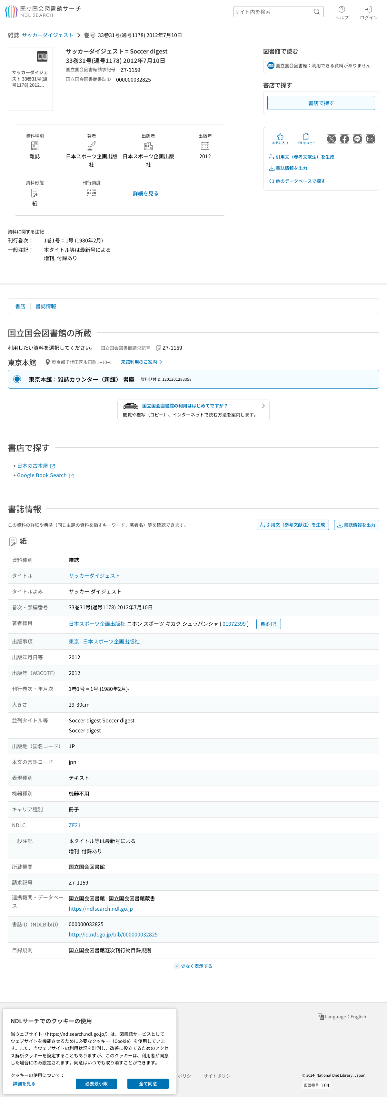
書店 (20, 306)
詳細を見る (146, 193)
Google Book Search (45, 475)
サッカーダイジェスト (48, 35)
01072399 (234, 623)
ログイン (369, 12)
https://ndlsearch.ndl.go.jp (101, 908)
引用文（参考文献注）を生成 (301, 156)
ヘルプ (342, 12)
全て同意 (148, 1083)
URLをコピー (306, 139)
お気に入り (280, 139)
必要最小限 (96, 1083)
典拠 (269, 624)
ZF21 (75, 825)
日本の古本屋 (36, 465)
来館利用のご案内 (142, 362)
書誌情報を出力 (288, 168)
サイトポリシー (219, 1076)
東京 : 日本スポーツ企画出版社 (104, 641)
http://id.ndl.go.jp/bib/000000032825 (113, 934)
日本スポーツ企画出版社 (97, 623)
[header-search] (278, 11)
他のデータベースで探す (297, 181)
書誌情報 (45, 306)
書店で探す (321, 103)
